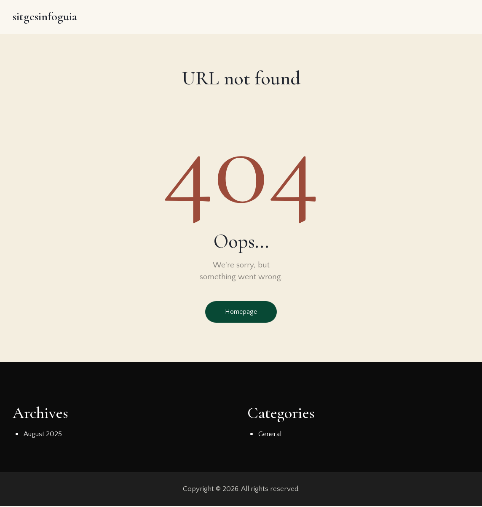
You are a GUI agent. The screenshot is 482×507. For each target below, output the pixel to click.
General (270, 435)
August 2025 (43, 435)
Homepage (241, 312)
